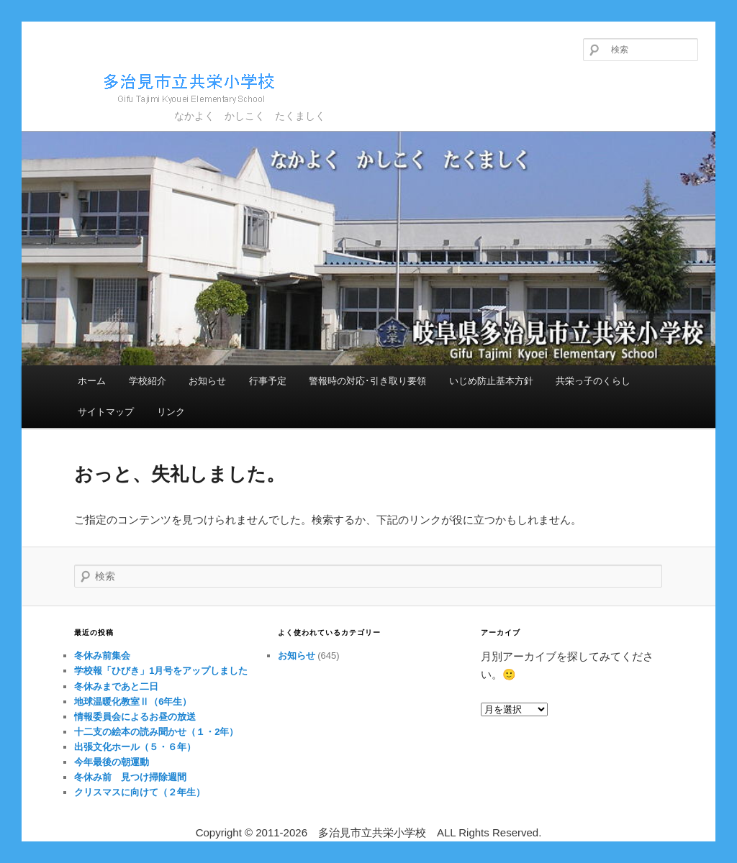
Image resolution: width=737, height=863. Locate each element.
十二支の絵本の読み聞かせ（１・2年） (156, 731)
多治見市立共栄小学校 (162, 86)
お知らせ (207, 380)
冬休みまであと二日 (116, 686)
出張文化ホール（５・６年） (135, 746)
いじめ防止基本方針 (491, 380)
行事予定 (267, 380)
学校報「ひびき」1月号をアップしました (161, 670)
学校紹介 (147, 380)
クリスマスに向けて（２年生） (139, 792)
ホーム (92, 380)
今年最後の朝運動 (111, 762)
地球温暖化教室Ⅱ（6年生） (132, 701)
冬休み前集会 (102, 655)
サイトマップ (106, 411)
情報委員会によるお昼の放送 (135, 716)
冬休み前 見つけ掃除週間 (130, 777)
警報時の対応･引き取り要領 (367, 380)
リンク (171, 411)
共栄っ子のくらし (593, 380)
